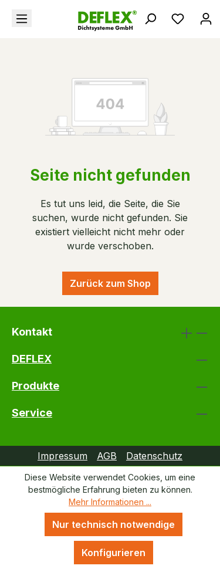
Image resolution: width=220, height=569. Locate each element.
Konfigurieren (113, 552)
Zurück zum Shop (110, 283)
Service (32, 413)
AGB (107, 456)
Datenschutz (154, 456)
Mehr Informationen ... (110, 502)
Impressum (62, 456)
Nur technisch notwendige (113, 524)
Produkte (35, 386)
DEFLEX (32, 359)
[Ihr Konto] (206, 18)
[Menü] (22, 18)
